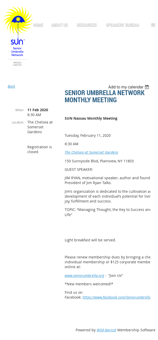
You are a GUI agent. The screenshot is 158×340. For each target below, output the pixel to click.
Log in (150, 7)
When (19, 110)
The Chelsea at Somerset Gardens (91, 152)
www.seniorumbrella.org (84, 275)
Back (11, 86)
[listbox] (129, 87)
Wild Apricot (106, 329)
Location (18, 122)
